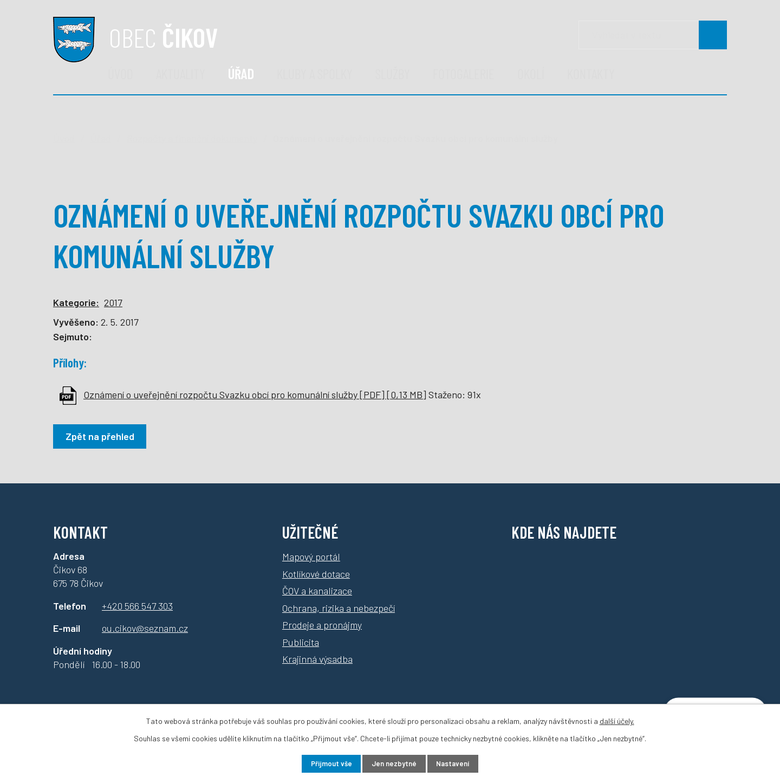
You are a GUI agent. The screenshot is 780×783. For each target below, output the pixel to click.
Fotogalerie (464, 73)
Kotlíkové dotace (316, 574)
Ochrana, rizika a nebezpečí (338, 608)
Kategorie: (76, 302)
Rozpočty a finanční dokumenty (192, 138)
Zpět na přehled (102, 436)
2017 (113, 302)
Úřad (241, 73)
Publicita (300, 642)
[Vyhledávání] (652, 35)
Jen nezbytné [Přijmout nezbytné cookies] (394, 763)
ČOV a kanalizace (317, 591)
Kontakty (591, 73)
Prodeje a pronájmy (322, 625)
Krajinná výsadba (317, 659)
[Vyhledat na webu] (713, 35)
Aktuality (180, 73)
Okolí (530, 73)
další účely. (617, 719)
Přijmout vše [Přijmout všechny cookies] (324, 763)
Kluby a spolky (315, 73)
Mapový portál (311, 556)
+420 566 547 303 (137, 606)
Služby (392, 73)
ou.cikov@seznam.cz (145, 628)
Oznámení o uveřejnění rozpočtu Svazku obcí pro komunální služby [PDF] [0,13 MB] (254, 394)
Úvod (120, 73)
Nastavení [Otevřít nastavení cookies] (460, 763)
